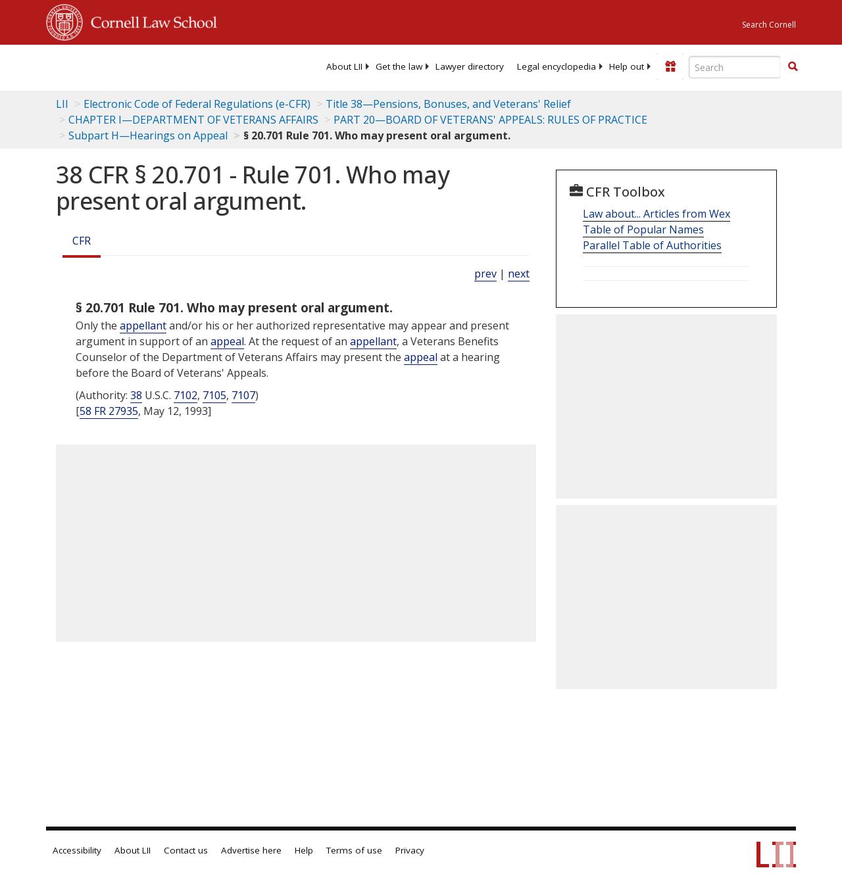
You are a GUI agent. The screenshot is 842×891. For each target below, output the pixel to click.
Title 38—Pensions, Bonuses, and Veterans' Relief (448, 104)
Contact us (186, 850)
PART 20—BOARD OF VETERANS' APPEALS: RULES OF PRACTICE (490, 119)
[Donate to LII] (670, 66)
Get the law (399, 66)
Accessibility (77, 850)
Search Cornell (769, 24)
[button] (792, 66)
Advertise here (251, 850)
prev (485, 273)
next (519, 273)
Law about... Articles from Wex (656, 213)
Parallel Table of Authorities (652, 245)
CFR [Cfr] (81, 240)
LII (62, 104)
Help (304, 850)
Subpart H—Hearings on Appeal (148, 135)
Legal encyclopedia (556, 66)
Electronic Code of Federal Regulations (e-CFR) (197, 104)
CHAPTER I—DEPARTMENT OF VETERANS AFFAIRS (193, 119)
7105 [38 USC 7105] (214, 395)
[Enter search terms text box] (735, 67)
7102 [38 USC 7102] (185, 395)
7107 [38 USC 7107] (243, 395)
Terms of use (354, 850)
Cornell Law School (150, 20)
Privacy (409, 850)
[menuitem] (344, 66)
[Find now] (792, 67)
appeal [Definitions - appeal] (227, 341)
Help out (626, 66)
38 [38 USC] (136, 395)
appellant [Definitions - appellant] (143, 325)
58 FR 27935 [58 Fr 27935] (109, 411)
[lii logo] (97, 66)
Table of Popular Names (643, 229)
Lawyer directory (469, 66)
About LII (344, 66)
